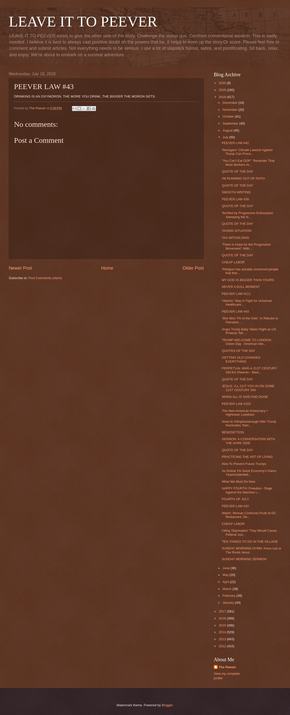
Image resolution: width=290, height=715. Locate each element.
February (229, 595)
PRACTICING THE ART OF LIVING (247, 457)
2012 (223, 646)
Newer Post (20, 268)
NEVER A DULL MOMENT (241, 287)
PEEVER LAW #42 (235, 143)
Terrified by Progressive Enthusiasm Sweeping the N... (247, 215)
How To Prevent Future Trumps (244, 464)
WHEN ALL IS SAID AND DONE (245, 397)
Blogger (167, 705)
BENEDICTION (233, 432)
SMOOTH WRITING (236, 192)
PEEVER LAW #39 (235, 199)
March (227, 589)
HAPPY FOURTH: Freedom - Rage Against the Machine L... (247, 490)
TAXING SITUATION (236, 231)
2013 (223, 639)
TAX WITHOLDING (235, 238)
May (226, 575)
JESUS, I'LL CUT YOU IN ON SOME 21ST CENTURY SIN (248, 388)
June (226, 568)
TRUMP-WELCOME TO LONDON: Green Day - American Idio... (247, 342)
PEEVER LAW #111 (236, 294)
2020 (223, 83)
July (225, 137)
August (228, 130)
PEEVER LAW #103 (236, 404)
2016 (223, 618)
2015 (223, 625)
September (230, 123)
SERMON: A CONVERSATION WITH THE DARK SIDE (248, 441)
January (228, 602)
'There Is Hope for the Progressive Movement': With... (246, 246)
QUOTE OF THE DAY (237, 171)
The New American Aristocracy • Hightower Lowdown (245, 412)
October (228, 116)
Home (107, 268)
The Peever (227, 667)
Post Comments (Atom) (45, 278)
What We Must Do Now (238, 481)
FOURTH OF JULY (235, 499)
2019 (223, 90)
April (226, 582)
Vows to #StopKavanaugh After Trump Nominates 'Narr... (249, 423)
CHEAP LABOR (233, 262)
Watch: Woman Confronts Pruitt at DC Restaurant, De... (249, 515)
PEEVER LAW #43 (235, 311)
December (230, 103)
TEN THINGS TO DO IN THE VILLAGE (250, 541)
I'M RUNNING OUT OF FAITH (243, 178)
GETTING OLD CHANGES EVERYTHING (241, 359)
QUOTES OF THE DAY (238, 351)
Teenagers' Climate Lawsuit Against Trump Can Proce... (247, 152)
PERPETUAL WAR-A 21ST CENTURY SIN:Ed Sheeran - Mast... (249, 370)
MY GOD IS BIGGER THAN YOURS (248, 280)
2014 (223, 632)
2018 (223, 97)
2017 (223, 611)
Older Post (193, 268)
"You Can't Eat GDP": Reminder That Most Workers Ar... (248, 162)
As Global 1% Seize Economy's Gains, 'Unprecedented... (249, 472)
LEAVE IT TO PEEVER (83, 21)
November (230, 110)
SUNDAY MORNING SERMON (244, 559)
